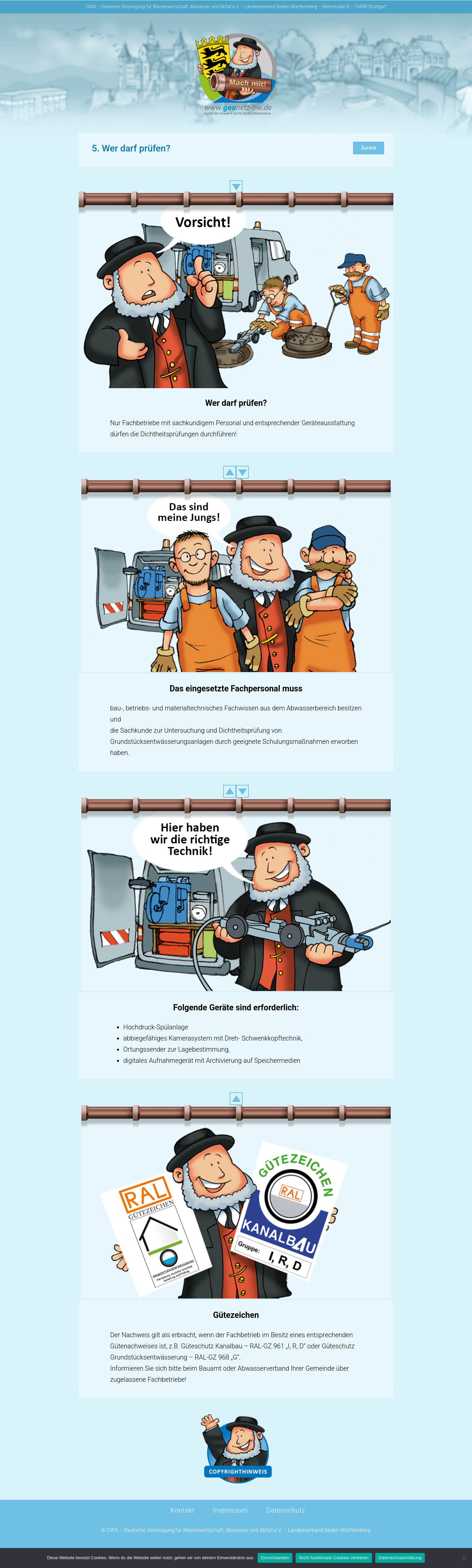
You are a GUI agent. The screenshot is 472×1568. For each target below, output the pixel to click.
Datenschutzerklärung (400, 1557)
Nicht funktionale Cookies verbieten (334, 1557)
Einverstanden (275, 1557)
